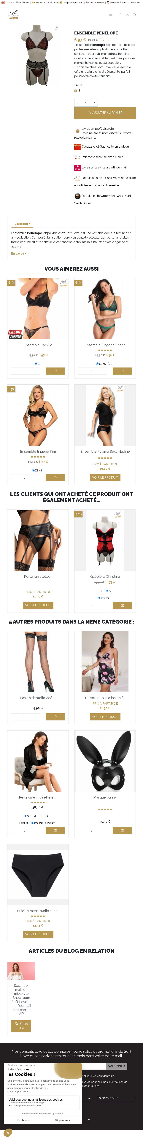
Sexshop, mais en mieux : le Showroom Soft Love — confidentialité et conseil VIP (21, 1000)
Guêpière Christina (105, 576)
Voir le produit (105, 477)
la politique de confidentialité (96, 1076)
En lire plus (21, 1026)
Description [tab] (22, 223)
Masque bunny (105, 797)
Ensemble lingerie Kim (38, 451)
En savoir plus (107, 1098)
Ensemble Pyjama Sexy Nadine (105, 451)
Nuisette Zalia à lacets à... (105, 698)
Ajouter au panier (105, 112)
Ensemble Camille (38, 345)
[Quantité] (86, 102)
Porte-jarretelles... (38, 576)
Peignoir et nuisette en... (38, 797)
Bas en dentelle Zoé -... (38, 698)
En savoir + (18, 253)
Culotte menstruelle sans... (38, 911)
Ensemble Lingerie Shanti (105, 345)
